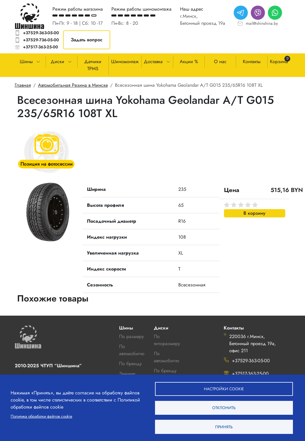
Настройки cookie (224, 388)
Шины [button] (26, 61)
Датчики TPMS (92, 65)
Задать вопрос (87, 39)
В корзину (254, 213)
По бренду (165, 370)
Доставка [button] (153, 61)
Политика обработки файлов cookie (41, 416)
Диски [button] (57, 61)
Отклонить (223, 407)
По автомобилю (131, 350)
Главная (23, 85)
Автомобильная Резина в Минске (73, 85)
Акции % (189, 61)
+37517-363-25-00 (40, 47)
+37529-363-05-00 (41, 33)
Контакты (252, 61)
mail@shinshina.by (262, 23)
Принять (224, 426)
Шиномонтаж (125, 61)
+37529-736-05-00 (41, 40)
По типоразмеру (167, 340)
